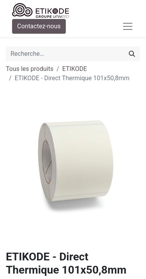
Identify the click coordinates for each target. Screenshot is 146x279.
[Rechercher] (132, 53)
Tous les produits (29, 68)
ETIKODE (74, 68)
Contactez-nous (39, 26)
